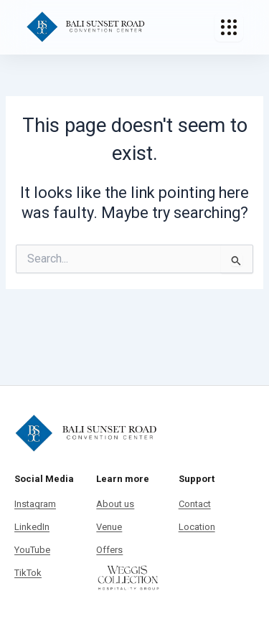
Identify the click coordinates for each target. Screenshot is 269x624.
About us (115, 503)
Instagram (35, 503)
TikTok (28, 572)
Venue (109, 526)
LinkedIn (31, 526)
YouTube (32, 549)
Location (197, 526)
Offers (109, 549)
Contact (195, 503)
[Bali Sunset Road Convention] (86, 27)
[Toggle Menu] (228, 27)
